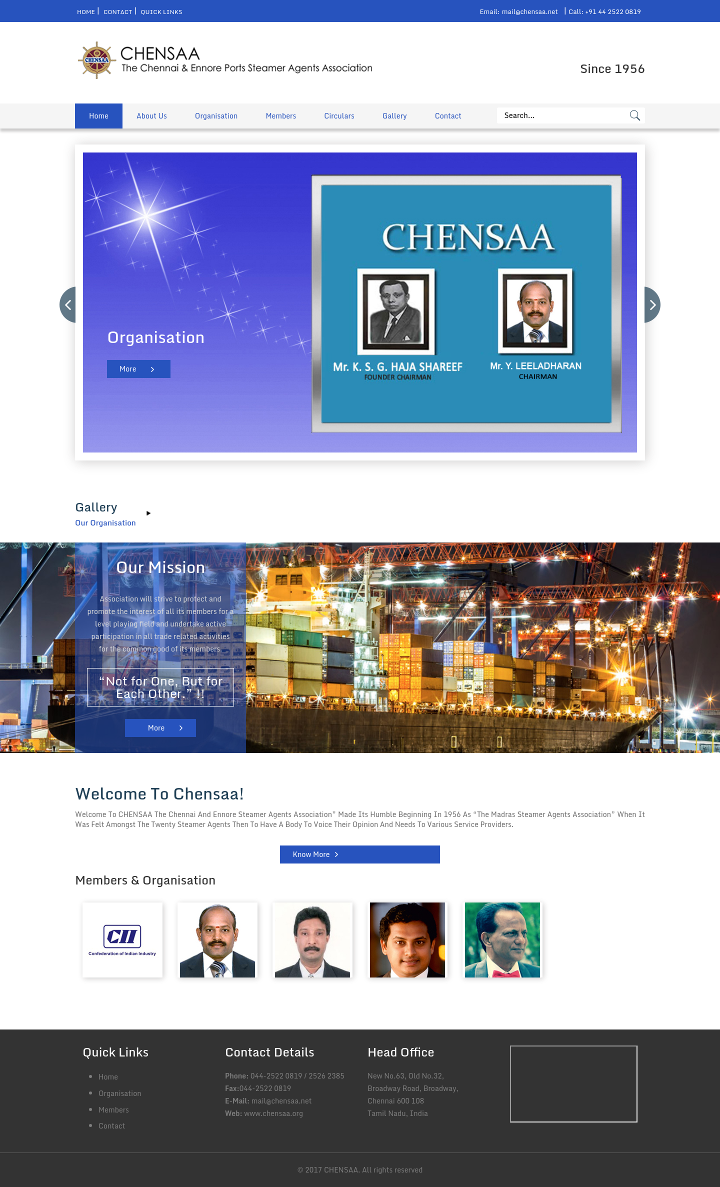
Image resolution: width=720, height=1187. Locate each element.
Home (86, 12)
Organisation (216, 116)
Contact (118, 12)
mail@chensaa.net (530, 11)
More (128, 368)
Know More (311, 854)
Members (281, 116)
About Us (151, 116)
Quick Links (161, 12)
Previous (67, 305)
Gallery (394, 116)
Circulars (339, 116)
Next (653, 305)
